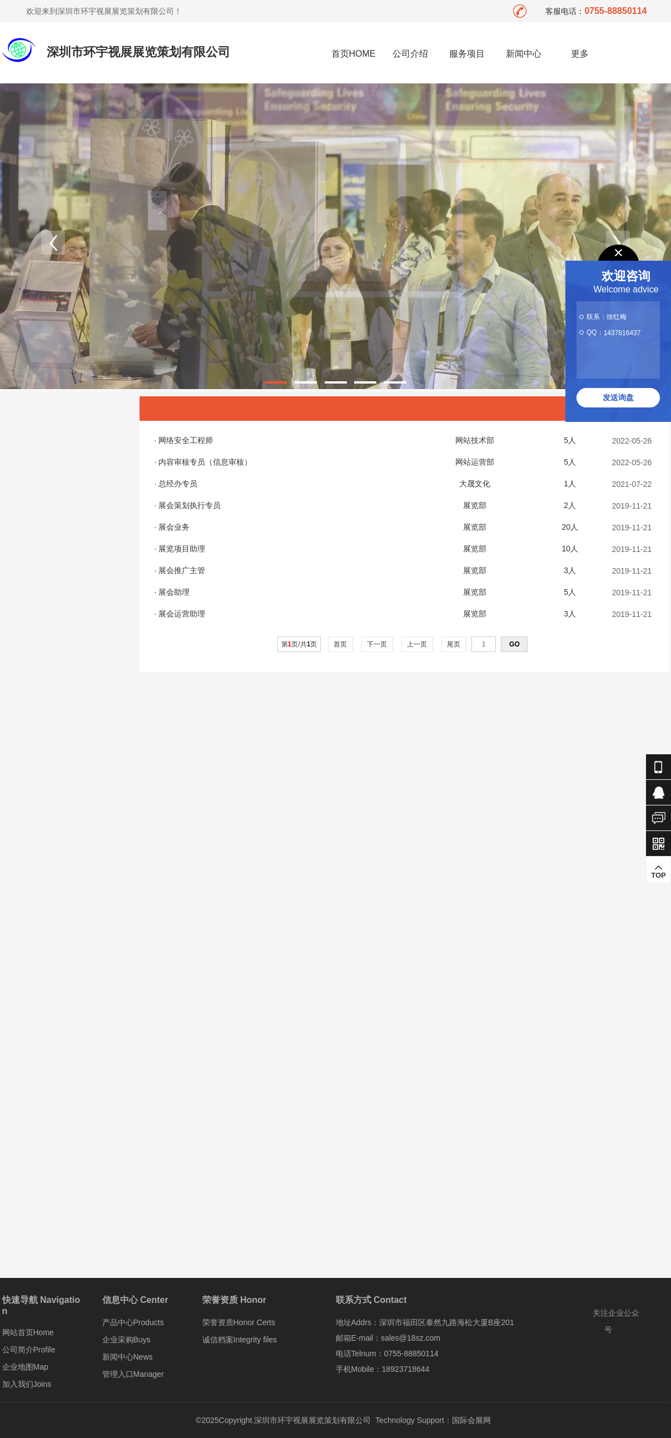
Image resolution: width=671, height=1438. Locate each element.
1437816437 (622, 333)
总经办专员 (177, 483)
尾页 (454, 644)
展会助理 (174, 592)
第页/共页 (299, 644)
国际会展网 (471, 1420)
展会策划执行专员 (189, 505)
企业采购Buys (126, 1339)
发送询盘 (618, 397)
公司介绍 (410, 53)
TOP (658, 871)
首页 (340, 644)
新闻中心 (523, 53)
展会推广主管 (181, 570)
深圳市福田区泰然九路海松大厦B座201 (446, 1322)
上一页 (417, 644)
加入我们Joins (27, 1384)
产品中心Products (133, 1322)
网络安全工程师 (185, 440)
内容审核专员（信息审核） (205, 461)
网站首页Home (28, 1332)
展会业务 (174, 527)
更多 (580, 53)
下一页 (377, 644)
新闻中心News (127, 1356)
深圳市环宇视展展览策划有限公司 (138, 52)
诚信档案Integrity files (239, 1339)
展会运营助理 (181, 613)
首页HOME (353, 53)
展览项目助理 (181, 548)
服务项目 (467, 53)
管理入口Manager (133, 1374)
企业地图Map (25, 1366)
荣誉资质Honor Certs (238, 1322)
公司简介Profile (29, 1349)
